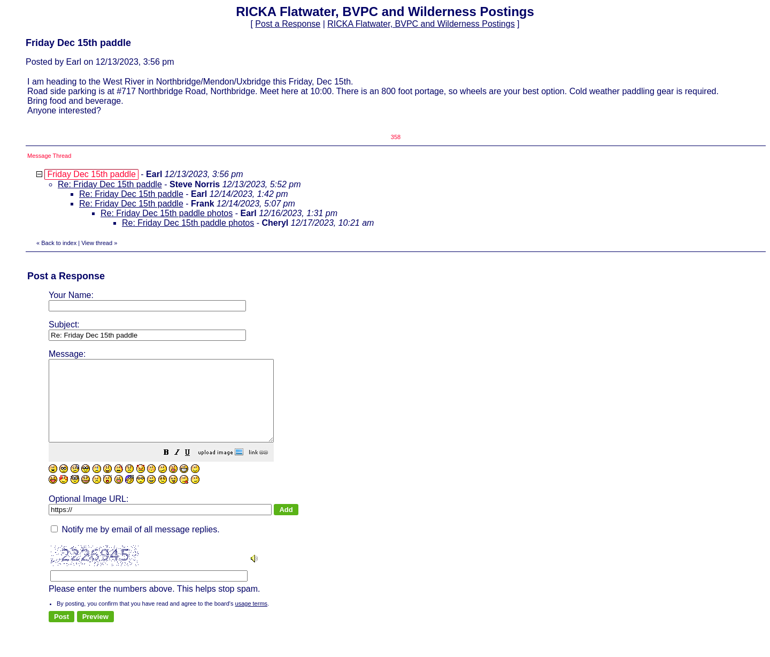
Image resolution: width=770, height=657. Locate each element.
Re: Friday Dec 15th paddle (110, 184)
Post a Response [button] (287, 23)
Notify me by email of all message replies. (135, 545)
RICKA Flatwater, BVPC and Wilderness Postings (420, 23)
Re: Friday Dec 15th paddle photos (167, 213)
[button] (193, 469)
